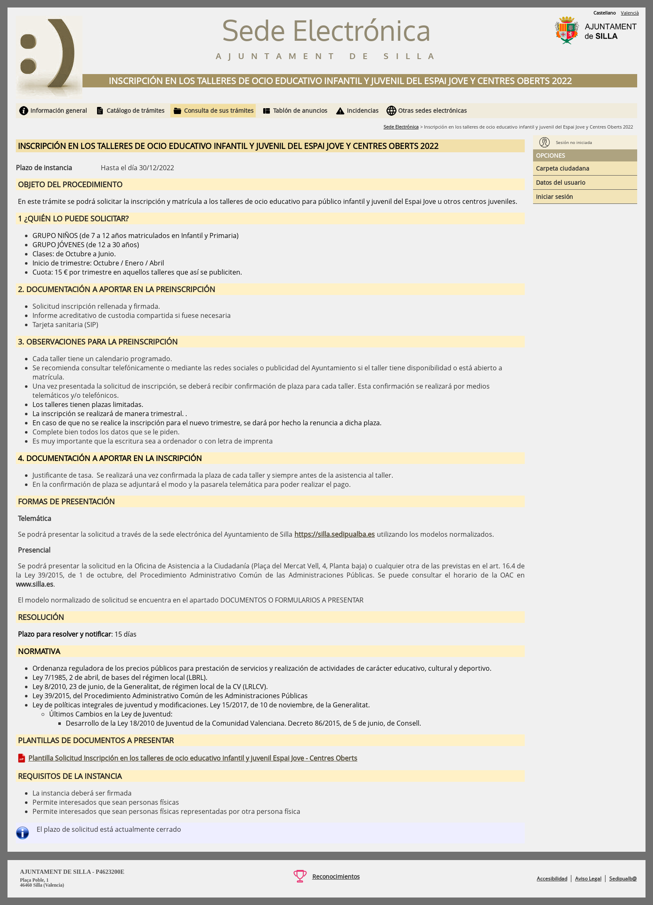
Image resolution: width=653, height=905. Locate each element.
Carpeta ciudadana (562, 168)
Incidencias (363, 110)
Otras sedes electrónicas (432, 110)
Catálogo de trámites (135, 110)
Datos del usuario (560, 182)
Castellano (604, 13)
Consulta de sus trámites (219, 110)
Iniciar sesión (554, 197)
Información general (58, 110)
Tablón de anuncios (300, 110)
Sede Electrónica (401, 127)
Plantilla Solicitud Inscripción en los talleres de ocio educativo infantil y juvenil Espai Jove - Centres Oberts (192, 758)
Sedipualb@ (623, 878)
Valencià (630, 13)
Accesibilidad (552, 878)
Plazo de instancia (44, 167)
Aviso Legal (588, 878)
